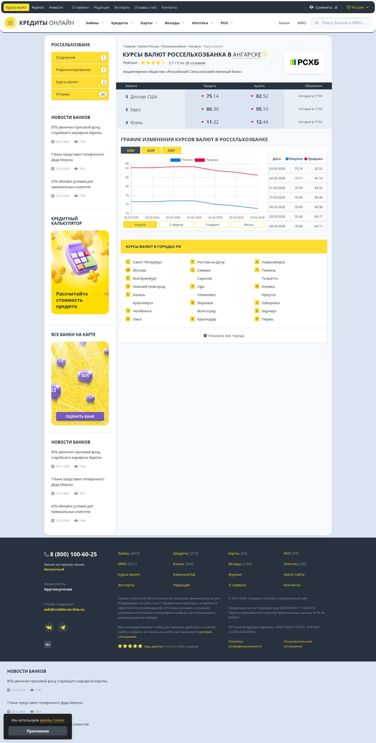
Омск (137, 319)
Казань (139, 294)
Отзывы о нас (146, 7)
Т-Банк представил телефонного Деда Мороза (44, 702)
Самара (204, 270)
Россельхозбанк (174, 46)
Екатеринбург (145, 278)
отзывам (195, 62)
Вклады (235, 563)
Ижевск (268, 286)
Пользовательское (308, 644)
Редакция (101, 7)
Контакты (169, 7)
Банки (284, 22)
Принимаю (38, 731)
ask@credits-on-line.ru (64, 609)
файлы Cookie (52, 720)
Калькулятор (184, 574)
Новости (56, 7)
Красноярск (143, 302)
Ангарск (195, 46)
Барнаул (269, 310)
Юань (135, 122)
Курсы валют (16, 7)
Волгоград (206, 310)
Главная (129, 46)
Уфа (200, 286)
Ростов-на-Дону (211, 262)
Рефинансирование (81, 69)
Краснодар (206, 319)
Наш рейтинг (154, 646)
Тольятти (270, 278)
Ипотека (291, 563)
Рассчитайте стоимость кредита (72, 299)
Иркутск (269, 294)
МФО (301, 22)
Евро (133, 109)
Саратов (204, 278)
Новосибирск (273, 262)
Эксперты (122, 7)
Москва (139, 270)
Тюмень (269, 270)
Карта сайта (294, 574)
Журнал (38, 7)
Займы (124, 553)
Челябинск (142, 310)
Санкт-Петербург (147, 262)
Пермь (267, 319)
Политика (253, 644)
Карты (234, 553)
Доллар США (142, 96)
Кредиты (180, 553)
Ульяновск (206, 294)
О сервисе (80, 7)
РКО (287, 553)
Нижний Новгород (149, 286)
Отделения (81, 57)
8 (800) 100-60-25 (73, 554)
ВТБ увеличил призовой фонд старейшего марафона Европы (57, 681)
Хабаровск (271, 302)
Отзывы (81, 94)
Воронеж (205, 302)
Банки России (148, 46)
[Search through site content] (341, 22)
